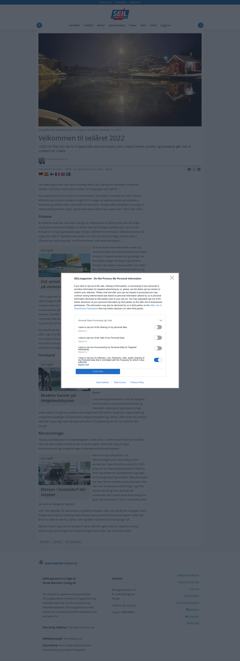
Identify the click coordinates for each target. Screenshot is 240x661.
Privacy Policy (137, 382)
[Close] (173, 279)
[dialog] (120, 330)
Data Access (120, 382)
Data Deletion (102, 382)
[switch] (158, 327)
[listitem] (120, 320)
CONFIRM (98, 371)
